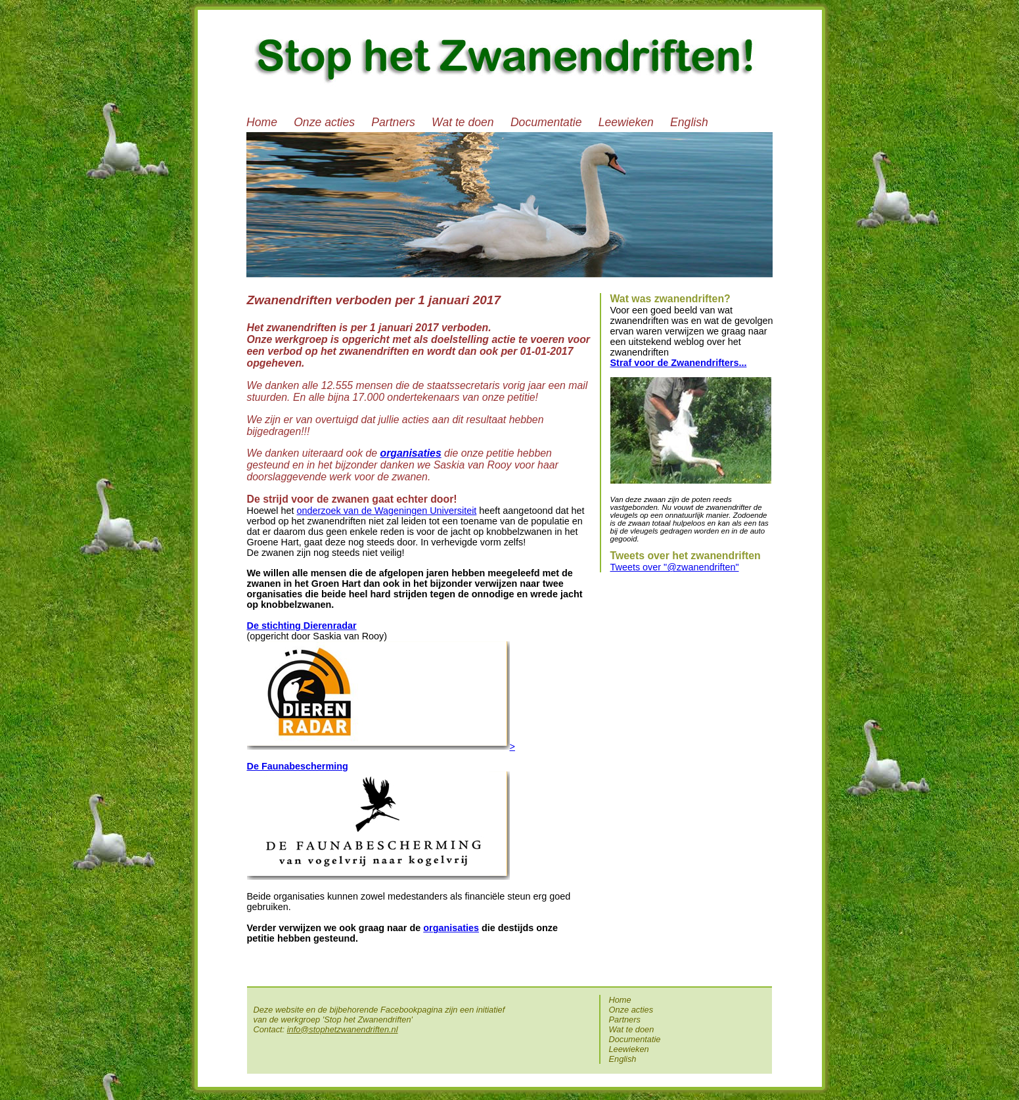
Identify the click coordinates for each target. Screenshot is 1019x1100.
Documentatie (546, 122)
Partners (393, 122)
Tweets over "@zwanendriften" (674, 567)
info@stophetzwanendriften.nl (342, 1029)
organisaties (451, 928)
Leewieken (626, 122)
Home (261, 122)
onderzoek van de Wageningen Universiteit (387, 510)
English (689, 122)
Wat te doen (463, 122)
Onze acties (324, 122)
